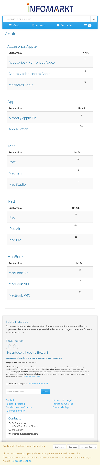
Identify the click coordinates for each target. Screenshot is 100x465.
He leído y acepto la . (28, 383)
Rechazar (72, 447)
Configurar (59, 447)
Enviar (45, 391)
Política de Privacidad (31, 377)
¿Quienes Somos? (15, 410)
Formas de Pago (61, 407)
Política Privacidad (15, 404)
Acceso (37, 25)
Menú (14, 25)
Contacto (64, 25)
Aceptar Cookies (88, 447)
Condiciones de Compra (19, 407)
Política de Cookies (21, 461)
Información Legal (62, 400)
